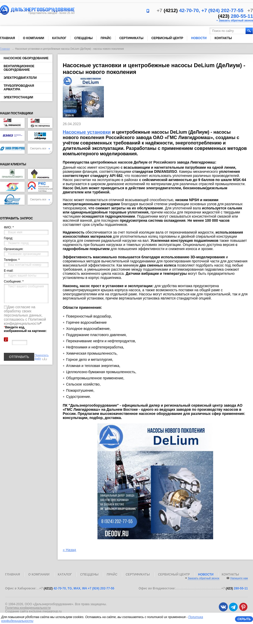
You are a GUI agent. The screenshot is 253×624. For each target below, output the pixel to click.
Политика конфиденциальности (28, 608)
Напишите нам (239, 578)
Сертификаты (131, 38)
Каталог (59, 38)
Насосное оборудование (26, 58)
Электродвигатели (20, 78)
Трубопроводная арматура (19, 87)
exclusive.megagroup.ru (45, 611)
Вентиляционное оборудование (19, 68)
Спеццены (83, 38)
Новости (198, 38)
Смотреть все (40, 148)
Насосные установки (87, 132)
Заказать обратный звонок (236, 20)
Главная (7, 38)
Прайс (106, 38)
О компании (33, 38)
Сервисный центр (167, 38)
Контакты (223, 38)
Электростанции (18, 97)
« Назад (69, 550)
